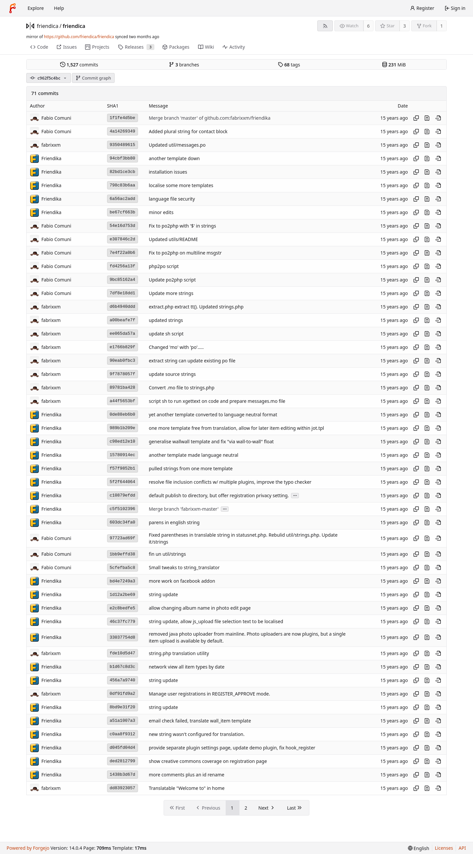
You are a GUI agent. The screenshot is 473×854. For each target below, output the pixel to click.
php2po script (164, 266)
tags (289, 64)
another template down (174, 158)
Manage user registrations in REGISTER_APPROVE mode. (209, 694)
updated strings (166, 320)
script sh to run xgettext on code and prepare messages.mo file (217, 401)
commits (79, 64)
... (295, 495)
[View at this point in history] (438, 118)
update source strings (172, 374)
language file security (172, 199)
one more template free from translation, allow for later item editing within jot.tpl (236, 428)
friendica (47, 26)
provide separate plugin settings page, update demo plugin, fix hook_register (232, 747)
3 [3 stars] (404, 26)
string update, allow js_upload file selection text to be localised (216, 622)
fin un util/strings (167, 554)
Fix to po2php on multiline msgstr (185, 253)
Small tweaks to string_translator (184, 568)
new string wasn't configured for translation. (197, 734)
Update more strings (171, 293)
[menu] (418, 848)
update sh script (166, 333)
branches (184, 64)
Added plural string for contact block (188, 131)
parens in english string (174, 522)
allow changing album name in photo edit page (200, 608)
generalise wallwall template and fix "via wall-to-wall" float (211, 441)
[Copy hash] (416, 118)
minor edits (161, 212)
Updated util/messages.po (177, 145)
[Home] (12, 8)
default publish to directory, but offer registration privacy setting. (219, 495)
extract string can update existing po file (192, 360)
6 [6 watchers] (368, 26)
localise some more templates (181, 185)
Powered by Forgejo (28, 848)
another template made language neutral (193, 455)
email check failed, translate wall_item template (200, 721)
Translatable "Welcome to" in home (187, 788)
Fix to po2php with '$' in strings (182, 226)
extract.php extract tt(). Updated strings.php (196, 307)
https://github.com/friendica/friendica (79, 36)
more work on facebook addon (182, 581)
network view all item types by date (187, 667)
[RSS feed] (325, 25)
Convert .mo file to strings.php (181, 387)
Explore (36, 8)
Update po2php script (172, 280)
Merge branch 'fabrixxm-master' (183, 509)
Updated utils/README (173, 239)
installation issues (168, 172)
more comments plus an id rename (186, 774)
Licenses (444, 848)
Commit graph (93, 78)
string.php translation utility (179, 653)
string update (163, 595)
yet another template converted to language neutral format (213, 414)
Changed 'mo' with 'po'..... (176, 347)
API (462, 848)
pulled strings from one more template (191, 468)
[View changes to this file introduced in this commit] (427, 118)
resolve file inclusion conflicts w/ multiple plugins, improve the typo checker (230, 482)
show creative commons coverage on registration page (208, 761)
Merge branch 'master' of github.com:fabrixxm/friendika (209, 118)
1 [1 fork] (441, 26)
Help (59, 8)
